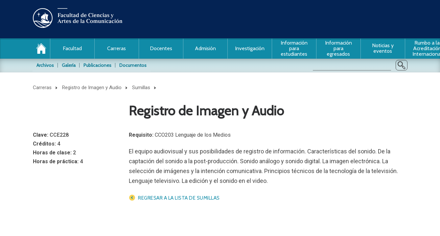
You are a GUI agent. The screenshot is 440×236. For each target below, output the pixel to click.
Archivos (45, 65)
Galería (69, 65)
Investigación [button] (250, 48)
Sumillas (141, 87)
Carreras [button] (116, 48)
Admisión (205, 48)
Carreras (42, 87)
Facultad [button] (72, 48)
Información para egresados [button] (338, 48)
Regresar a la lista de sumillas (179, 198)
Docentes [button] (161, 48)
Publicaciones (97, 65)
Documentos (133, 65)
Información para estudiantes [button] (294, 48)
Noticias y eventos (383, 48)
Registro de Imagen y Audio (92, 87)
